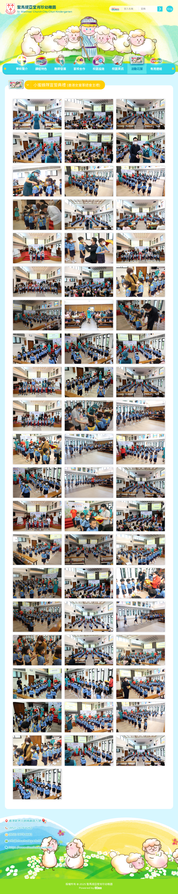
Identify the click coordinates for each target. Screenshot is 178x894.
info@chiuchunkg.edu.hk (25, 841)
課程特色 (41, 67)
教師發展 (60, 67)
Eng (169, 9)
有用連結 (156, 67)
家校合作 (79, 67)
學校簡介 (21, 67)
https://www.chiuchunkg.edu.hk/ (30, 847)
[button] (65, 85)
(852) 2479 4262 (20, 828)
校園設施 (98, 67)
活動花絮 (137, 67)
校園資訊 (117, 67)
